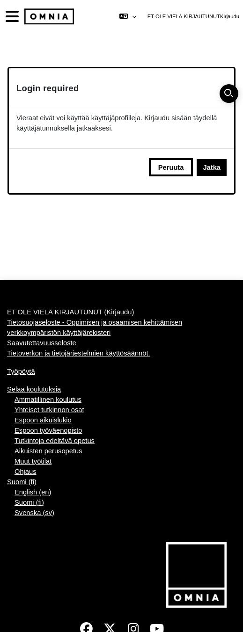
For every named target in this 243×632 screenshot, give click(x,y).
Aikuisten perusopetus (48, 451)
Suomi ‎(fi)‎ (22, 482)
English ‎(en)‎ (33, 492)
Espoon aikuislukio (43, 420)
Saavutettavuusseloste (41, 343)
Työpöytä (21, 371)
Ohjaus (26, 471)
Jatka (212, 167)
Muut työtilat (33, 461)
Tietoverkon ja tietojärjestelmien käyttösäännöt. (78, 353)
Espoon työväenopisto (48, 430)
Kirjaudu (229, 16)
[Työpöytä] (48, 16)
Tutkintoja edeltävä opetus (55, 440)
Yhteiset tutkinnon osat (49, 410)
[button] (127, 16)
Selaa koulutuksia (34, 389)
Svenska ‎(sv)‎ (34, 512)
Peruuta (171, 167)
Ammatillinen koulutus (48, 399)
